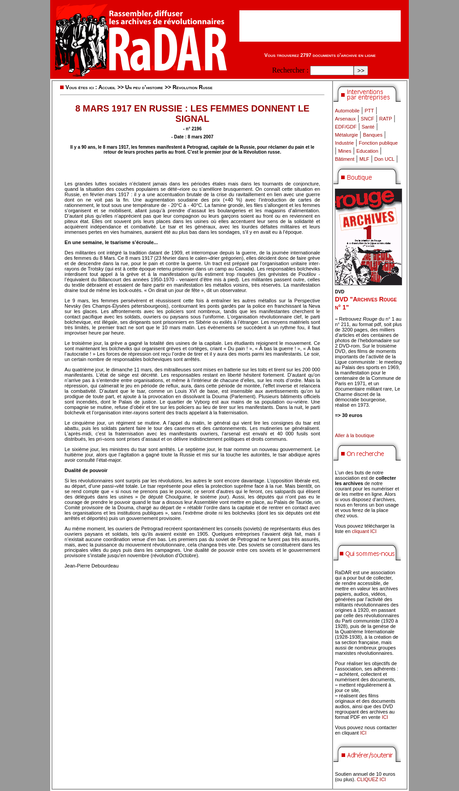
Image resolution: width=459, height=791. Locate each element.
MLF (364, 159)
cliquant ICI (364, 531)
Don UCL (384, 159)
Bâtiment (344, 159)
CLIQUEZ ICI (371, 779)
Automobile (347, 110)
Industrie (344, 143)
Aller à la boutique (354, 435)
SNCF (367, 118)
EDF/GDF (345, 126)
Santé (368, 126)
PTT (369, 110)
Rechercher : (290, 70)
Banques (372, 135)
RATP (385, 118)
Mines (344, 151)
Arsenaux (345, 118)
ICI (385, 717)
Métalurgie (346, 135)
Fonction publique (378, 143)
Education (367, 151)
